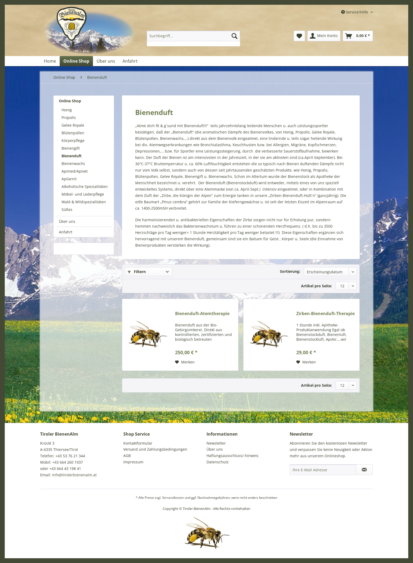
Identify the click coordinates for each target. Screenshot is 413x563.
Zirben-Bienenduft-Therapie (325, 313)
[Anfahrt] (130, 61)
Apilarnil (69, 178)
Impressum (133, 461)
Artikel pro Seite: (316, 285)
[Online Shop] (76, 61)
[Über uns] (106, 61)
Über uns (67, 221)
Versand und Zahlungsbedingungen (155, 449)
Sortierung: (290, 271)
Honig (67, 109)
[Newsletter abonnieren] (364, 469)
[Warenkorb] (358, 36)
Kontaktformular (137, 443)
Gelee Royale (73, 125)
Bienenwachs (73, 163)
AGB (127, 455)
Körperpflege (73, 140)
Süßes (67, 209)
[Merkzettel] (299, 36)
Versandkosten (173, 497)
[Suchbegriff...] (193, 36)
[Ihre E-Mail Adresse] (323, 469)
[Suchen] (234, 36)
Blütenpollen (73, 132)
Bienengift (71, 148)
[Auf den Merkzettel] (185, 362)
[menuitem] (193, 38)
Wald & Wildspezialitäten (84, 201)
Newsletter (216, 443)
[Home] (50, 61)
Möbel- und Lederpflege (83, 194)
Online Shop (70, 100)
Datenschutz (218, 461)
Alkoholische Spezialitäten (85, 186)
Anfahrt (65, 231)
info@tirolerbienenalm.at (74, 474)
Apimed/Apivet (75, 171)
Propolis (69, 117)
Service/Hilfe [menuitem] (355, 12)
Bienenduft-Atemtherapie (202, 313)
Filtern (137, 271)
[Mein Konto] (323, 36)
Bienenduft (72, 155)
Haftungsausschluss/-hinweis (233, 455)
